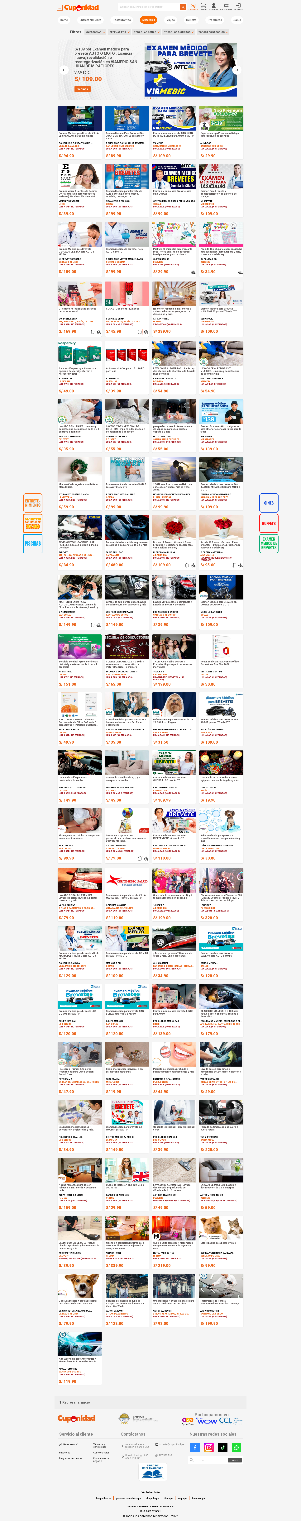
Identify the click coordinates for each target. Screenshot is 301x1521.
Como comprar (101, 1452)
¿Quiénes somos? (68, 1444)
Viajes (170, 20)
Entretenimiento (90, 20)
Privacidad (64, 1452)
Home (64, 20)
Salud (237, 20)
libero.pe (168, 1498)
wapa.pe (182, 1498)
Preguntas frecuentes (70, 1458)
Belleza (191, 20)
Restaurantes (122, 20)
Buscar (235, 1460)
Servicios (148, 19)
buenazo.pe (198, 1498)
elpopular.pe (152, 1498)
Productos (215, 20)
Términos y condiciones (100, 1445)
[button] (144, 98)
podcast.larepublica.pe (128, 1498)
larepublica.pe (103, 1498)
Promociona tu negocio (101, 1459)
